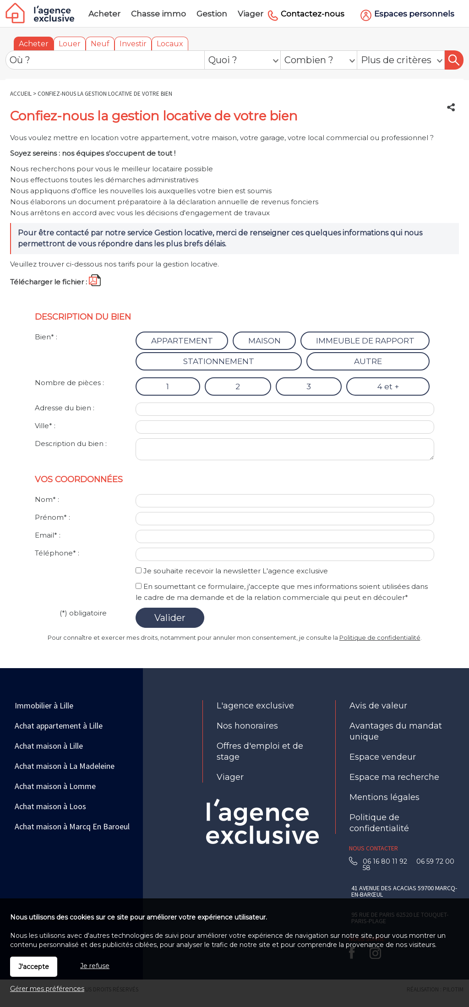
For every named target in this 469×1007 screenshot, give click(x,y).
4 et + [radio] (388, 386)
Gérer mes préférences (47, 989)
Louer (70, 43)
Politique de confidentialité (379, 637)
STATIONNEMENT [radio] (218, 361)
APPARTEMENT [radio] (182, 340)
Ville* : (45, 425)
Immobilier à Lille (44, 705)
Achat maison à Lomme (55, 786)
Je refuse (94, 966)
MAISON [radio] (264, 340)
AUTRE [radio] (368, 361)
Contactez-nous (312, 13)
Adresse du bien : (64, 407)
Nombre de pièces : (69, 382)
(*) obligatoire (83, 613)
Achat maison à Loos (50, 806)
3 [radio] (308, 386)
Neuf (100, 43)
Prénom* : (52, 517)
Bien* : (46, 336)
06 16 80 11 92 (388, 861)
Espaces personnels (414, 13)
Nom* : (47, 499)
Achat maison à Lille (49, 745)
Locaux (170, 43)
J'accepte (33, 967)
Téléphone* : (57, 553)
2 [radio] (237, 386)
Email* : (47, 535)
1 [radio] (167, 386)
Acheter (34, 43)
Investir (133, 43)
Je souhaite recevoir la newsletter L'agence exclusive (235, 570)
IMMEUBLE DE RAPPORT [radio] (365, 340)
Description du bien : (71, 443)
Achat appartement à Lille (59, 725)
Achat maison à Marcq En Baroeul (72, 826)
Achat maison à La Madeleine (65, 766)
